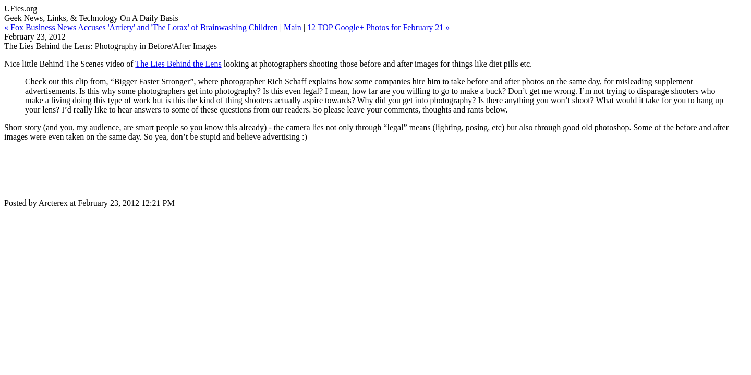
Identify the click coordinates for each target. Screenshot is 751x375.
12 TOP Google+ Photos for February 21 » (378, 27)
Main (292, 27)
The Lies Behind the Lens (178, 63)
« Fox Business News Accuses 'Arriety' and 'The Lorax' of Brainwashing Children (141, 27)
